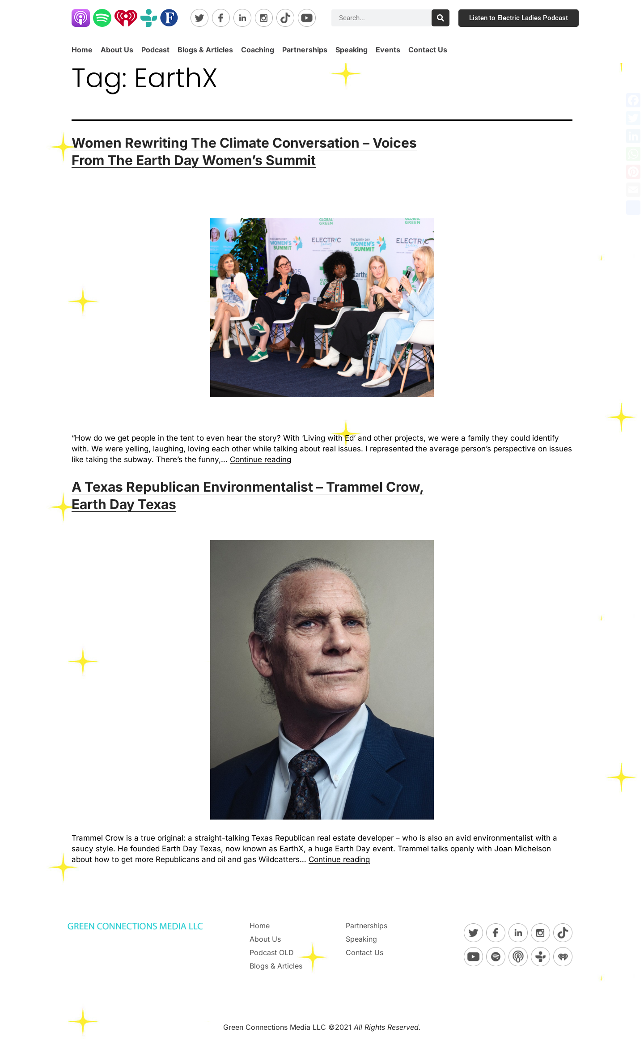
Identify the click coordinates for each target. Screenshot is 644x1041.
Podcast (155, 49)
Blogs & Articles (205, 49)
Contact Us (427, 49)
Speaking (351, 49)
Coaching (257, 49)
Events (388, 49)
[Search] (440, 17)
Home (82, 49)
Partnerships (304, 49)
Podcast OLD (272, 952)
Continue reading (260, 459)
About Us (117, 49)
